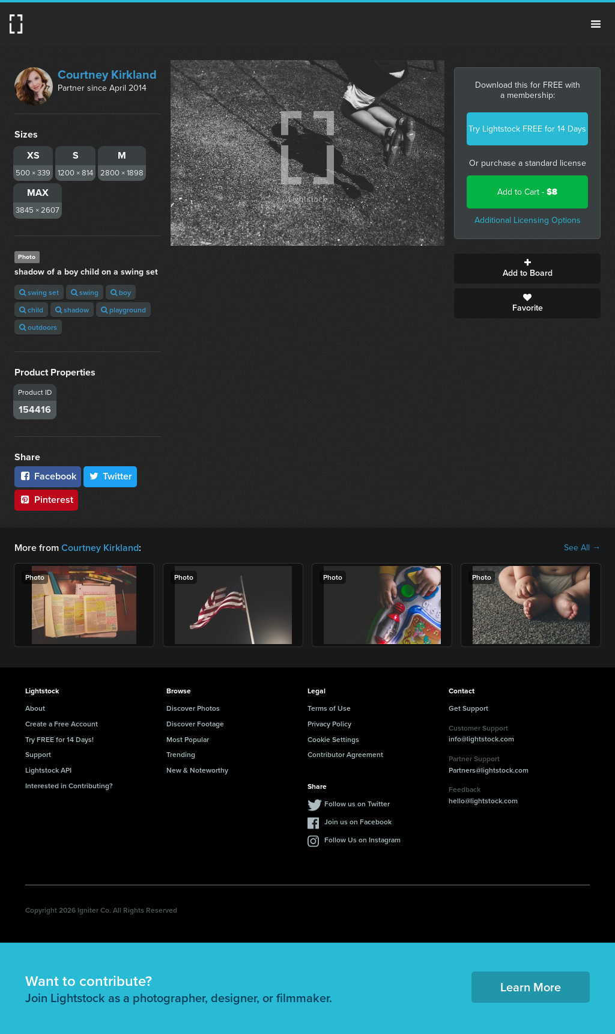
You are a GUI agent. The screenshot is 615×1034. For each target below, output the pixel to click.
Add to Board (527, 268)
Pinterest (46, 499)
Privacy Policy (329, 724)
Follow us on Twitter (357, 803)
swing (84, 292)
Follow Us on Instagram (362, 840)
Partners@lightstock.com (489, 770)
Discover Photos (193, 708)
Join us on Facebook (358, 822)
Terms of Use (329, 708)
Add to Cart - (527, 192)
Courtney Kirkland (107, 74)
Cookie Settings (333, 739)
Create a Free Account (61, 724)
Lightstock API (48, 770)
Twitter (110, 476)
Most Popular (187, 739)
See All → (582, 548)
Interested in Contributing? (69, 785)
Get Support (468, 708)
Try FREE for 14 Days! (59, 739)
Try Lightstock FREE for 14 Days (527, 129)
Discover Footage (195, 724)
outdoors (38, 327)
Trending (180, 754)
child (31, 310)
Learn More (530, 987)
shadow (72, 310)
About (35, 708)
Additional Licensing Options (527, 220)
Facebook (47, 476)
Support (38, 754)
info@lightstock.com (481, 739)
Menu (595, 24)
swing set (39, 292)
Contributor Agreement (345, 754)
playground (123, 310)
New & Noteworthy (197, 770)
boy (121, 292)
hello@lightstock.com (483, 800)
